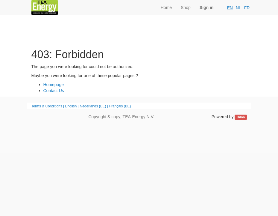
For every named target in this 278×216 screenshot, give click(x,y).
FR (247, 7)
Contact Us (53, 90)
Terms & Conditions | (48, 106)
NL (238, 7)
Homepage (53, 84)
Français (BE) (120, 106)
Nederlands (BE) (93, 106)
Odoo (241, 117)
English (71, 106)
